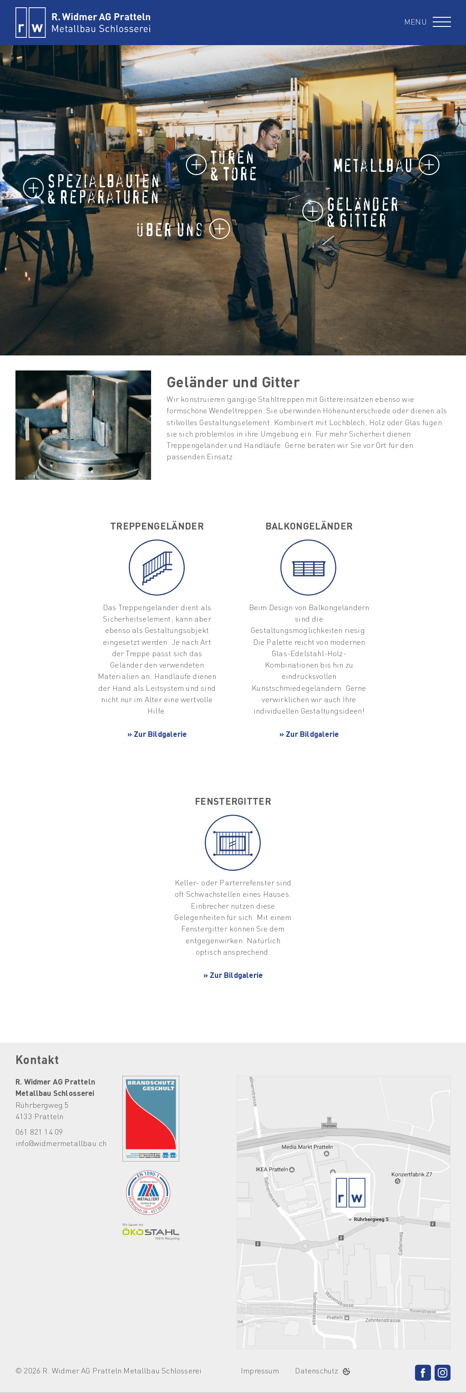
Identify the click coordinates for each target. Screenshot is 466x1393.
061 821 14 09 (39, 1132)
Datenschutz (316, 1371)
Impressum (260, 1371)
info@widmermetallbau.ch (60, 1144)
